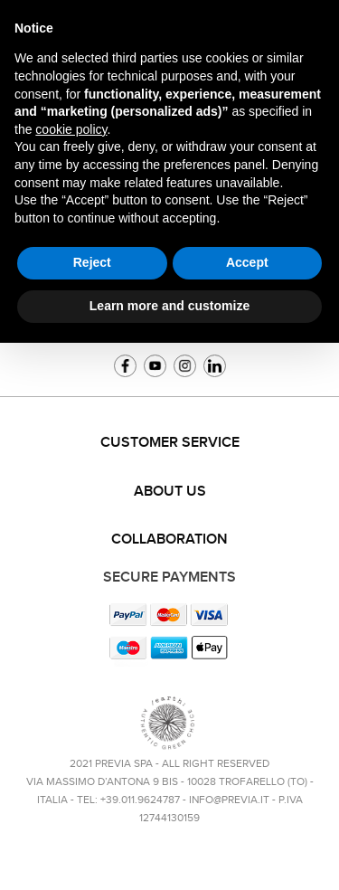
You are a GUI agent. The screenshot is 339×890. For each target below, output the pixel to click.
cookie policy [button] (71, 129)
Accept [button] (247, 262)
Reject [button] (92, 262)
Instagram (184, 365)
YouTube (155, 365)
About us (170, 491)
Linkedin (214, 365)
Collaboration (169, 539)
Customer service (170, 442)
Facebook (125, 365)
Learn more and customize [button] (169, 305)
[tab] (169, 443)
